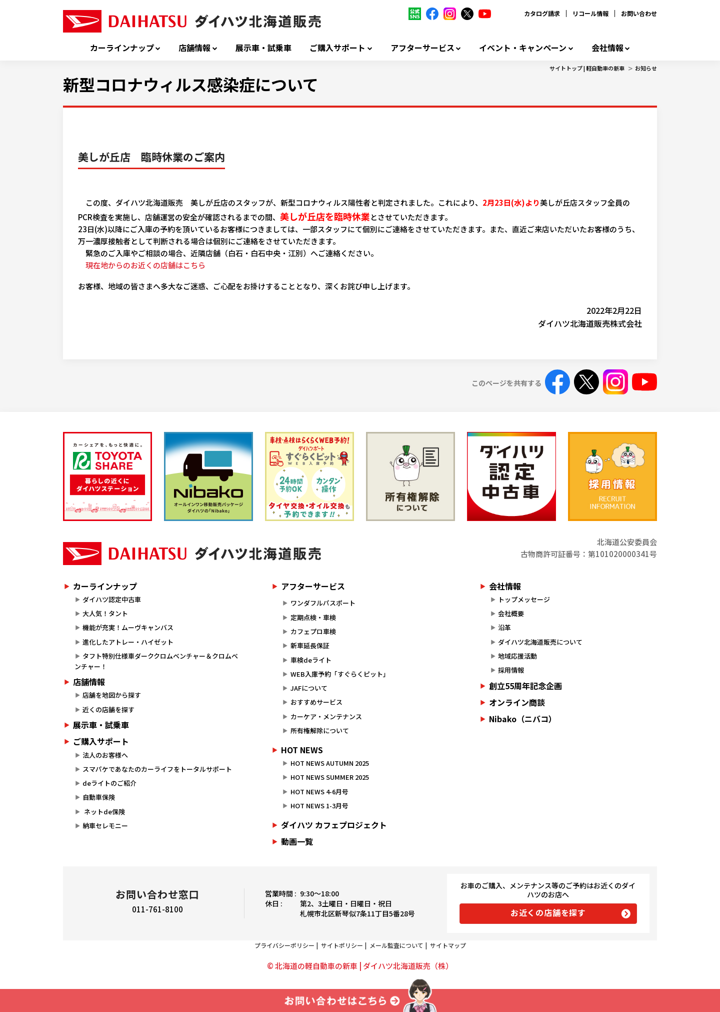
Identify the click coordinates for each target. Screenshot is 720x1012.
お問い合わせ (639, 13)
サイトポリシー (342, 945)
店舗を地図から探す (111, 695)
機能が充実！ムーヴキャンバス (128, 627)
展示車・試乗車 (264, 48)
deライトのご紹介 (109, 783)
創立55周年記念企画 (525, 686)
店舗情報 (194, 48)
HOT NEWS (302, 750)
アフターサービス (422, 48)
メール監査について (397, 945)
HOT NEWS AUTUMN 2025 (329, 763)
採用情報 (511, 670)
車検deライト (311, 660)
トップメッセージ (524, 599)
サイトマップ (448, 945)
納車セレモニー (105, 825)
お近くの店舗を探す (548, 912)
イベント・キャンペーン (522, 48)
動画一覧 (297, 841)
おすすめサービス (316, 702)
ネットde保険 (103, 811)
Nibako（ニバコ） (522, 719)
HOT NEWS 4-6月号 (319, 791)
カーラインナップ (122, 48)
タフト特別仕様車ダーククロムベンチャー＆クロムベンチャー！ (156, 661)
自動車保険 (98, 797)
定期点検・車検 (313, 617)
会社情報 (608, 48)
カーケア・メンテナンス (326, 716)
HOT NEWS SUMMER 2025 (329, 777)
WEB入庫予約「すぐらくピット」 (340, 674)
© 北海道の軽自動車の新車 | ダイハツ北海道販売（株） (360, 965)
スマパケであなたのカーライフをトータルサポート (157, 769)
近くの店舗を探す (108, 709)
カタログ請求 (542, 13)
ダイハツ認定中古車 (111, 599)
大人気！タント (105, 613)
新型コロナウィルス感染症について (190, 84)
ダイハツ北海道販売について (540, 642)
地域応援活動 (517, 656)
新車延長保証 (310, 645)
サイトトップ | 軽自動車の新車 (587, 68)
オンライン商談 (517, 702)
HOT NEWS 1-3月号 (319, 805)
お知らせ (646, 68)
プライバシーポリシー (284, 945)
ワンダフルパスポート (323, 603)
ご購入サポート (338, 48)
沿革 (504, 627)
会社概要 (511, 613)
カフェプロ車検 (313, 631)
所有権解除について (319, 730)
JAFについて (309, 688)
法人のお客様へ (105, 755)
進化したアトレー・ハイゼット (128, 642)
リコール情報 (590, 13)
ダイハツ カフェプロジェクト (334, 825)
